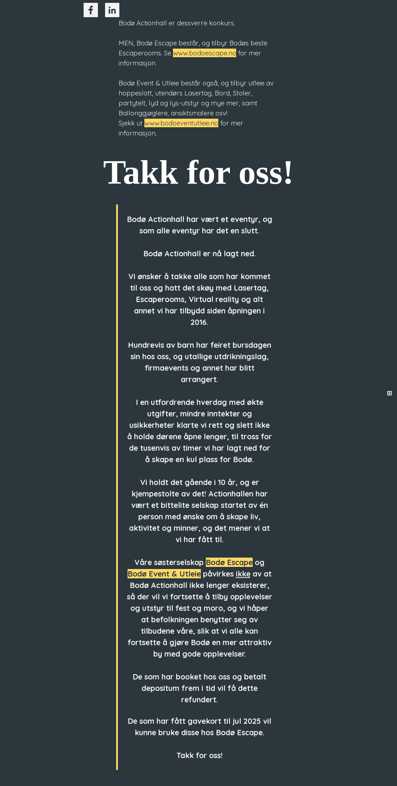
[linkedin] (112, 10)
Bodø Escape (229, 562)
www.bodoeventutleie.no (181, 123)
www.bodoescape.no (204, 53)
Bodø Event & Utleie (164, 573)
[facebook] (91, 10)
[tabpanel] (199, 78)
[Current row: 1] (389, 393)
